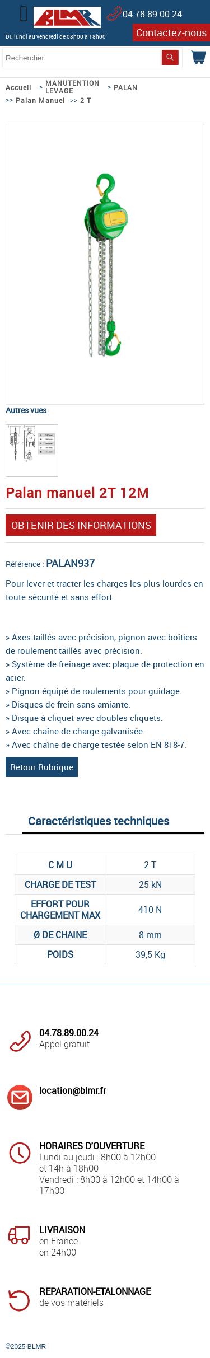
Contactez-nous (171, 32)
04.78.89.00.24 (152, 14)
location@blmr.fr (72, 1090)
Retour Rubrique (41, 766)
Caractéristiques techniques (98, 820)
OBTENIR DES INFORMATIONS (81, 525)
